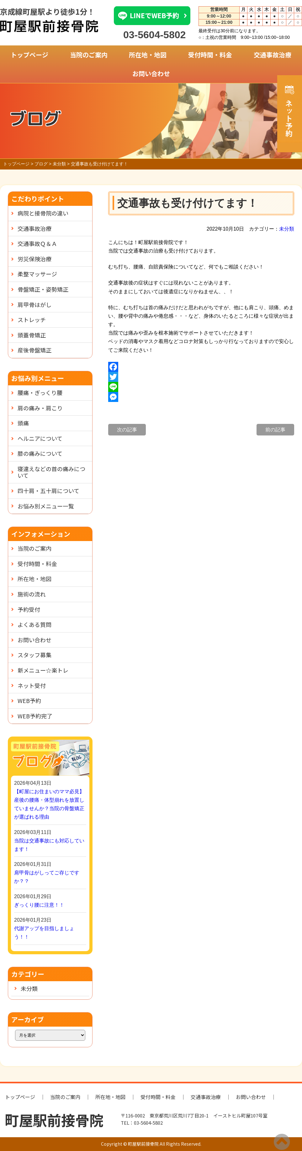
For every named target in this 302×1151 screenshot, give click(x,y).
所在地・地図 (148, 54)
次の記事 (127, 429)
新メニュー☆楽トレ (43, 670)
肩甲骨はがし (34, 304)
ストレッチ (32, 319)
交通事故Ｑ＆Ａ (37, 243)
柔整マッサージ (37, 274)
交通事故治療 (272, 54)
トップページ (29, 54)
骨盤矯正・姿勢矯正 (43, 289)
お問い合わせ (151, 73)
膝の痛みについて (40, 453)
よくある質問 (34, 624)
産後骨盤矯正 (34, 350)
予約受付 (29, 609)
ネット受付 (32, 685)
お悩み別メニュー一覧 (46, 506)
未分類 (286, 229)
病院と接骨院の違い (43, 213)
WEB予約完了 (35, 716)
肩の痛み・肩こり (40, 408)
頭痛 (23, 423)
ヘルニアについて (40, 438)
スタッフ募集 (34, 655)
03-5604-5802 (154, 34)
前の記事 (275, 429)
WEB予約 (29, 700)
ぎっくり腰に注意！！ (39, 905)
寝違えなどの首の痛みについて (51, 472)
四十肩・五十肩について (48, 491)
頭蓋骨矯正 (32, 335)
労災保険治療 (34, 259)
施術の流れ (32, 594)
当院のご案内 (89, 54)
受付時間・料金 (210, 54)
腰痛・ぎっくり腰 (40, 392)
